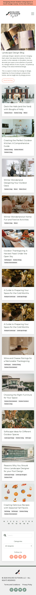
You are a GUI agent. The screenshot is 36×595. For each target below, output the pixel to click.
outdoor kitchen (18, 149)
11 (12, 523)
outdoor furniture (24, 401)
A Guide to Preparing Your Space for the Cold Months (16, 291)
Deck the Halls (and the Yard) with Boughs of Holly (17, 107)
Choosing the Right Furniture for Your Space (18, 396)
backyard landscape (9, 296)
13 (20, 523)
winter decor (22, 189)
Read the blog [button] (8, 80)
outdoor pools (8, 477)
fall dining (7, 511)
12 (16, 523)
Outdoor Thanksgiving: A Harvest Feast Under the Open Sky (15, 254)
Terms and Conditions (12, 585)
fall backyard (7, 260)
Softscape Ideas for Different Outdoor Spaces (17, 433)
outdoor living (18, 112)
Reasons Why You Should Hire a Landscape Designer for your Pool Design (16, 468)
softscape (28, 438)
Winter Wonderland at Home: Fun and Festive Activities (18, 218)
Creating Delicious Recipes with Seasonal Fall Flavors (16, 506)
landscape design (22, 296)
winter (25, 112)
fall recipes (7, 364)
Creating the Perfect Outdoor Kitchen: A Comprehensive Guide (18, 143)
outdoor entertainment (10, 262)
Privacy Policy (27, 585)
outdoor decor (8, 112)
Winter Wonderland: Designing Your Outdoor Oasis (15, 183)
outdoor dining (8, 149)
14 (24, 523)
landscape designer (21, 474)
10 (8, 523)
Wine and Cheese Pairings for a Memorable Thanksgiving (18, 359)
